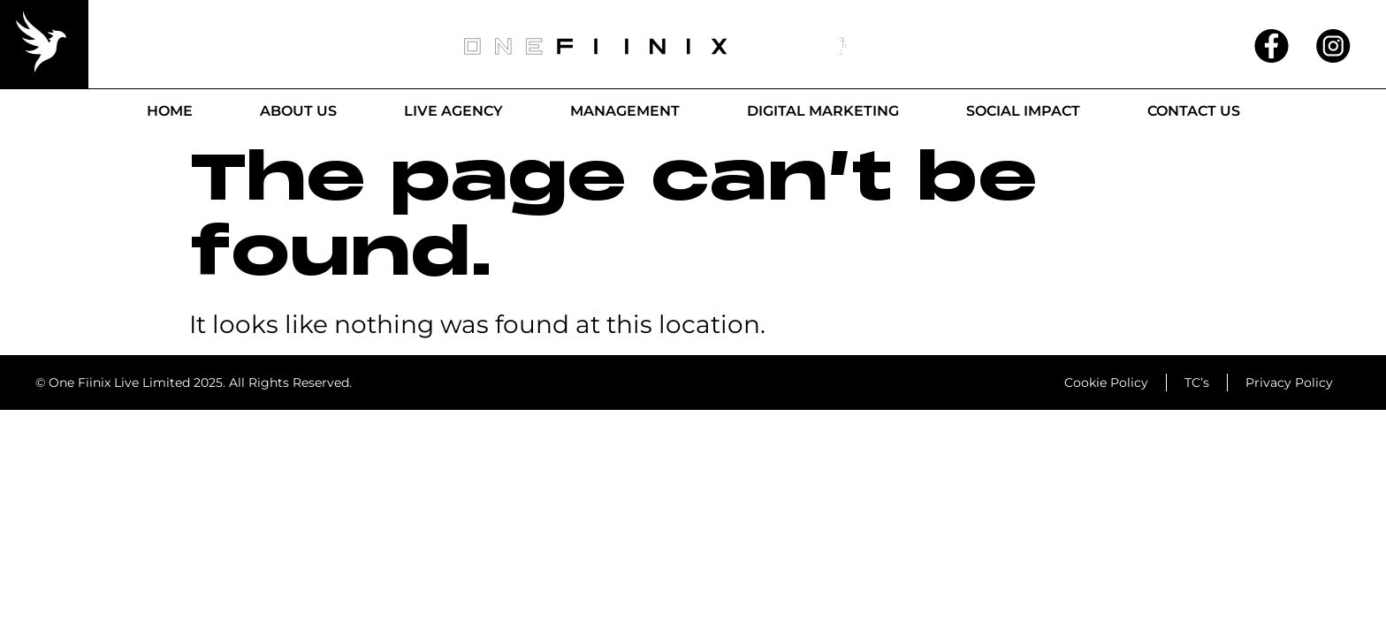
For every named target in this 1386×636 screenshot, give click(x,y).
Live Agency (453, 110)
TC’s (1196, 382)
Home (170, 110)
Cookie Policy (1106, 382)
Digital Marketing (823, 110)
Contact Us (1193, 110)
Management (625, 110)
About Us (298, 110)
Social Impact (1023, 110)
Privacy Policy (1289, 382)
